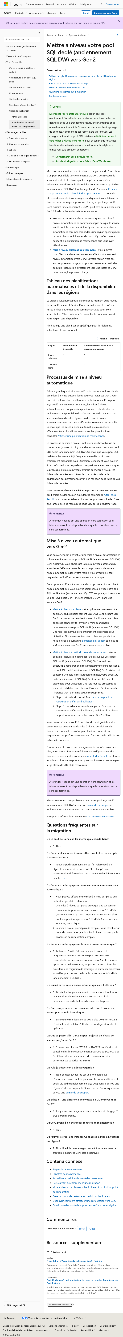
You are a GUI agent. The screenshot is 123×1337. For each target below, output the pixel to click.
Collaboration (89, 1325)
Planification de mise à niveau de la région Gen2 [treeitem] (24, 124)
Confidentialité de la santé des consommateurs (25, 1330)
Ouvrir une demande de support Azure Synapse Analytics (84, 1205)
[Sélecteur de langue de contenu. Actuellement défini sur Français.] (10, 1318)
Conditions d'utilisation (66, 1330)
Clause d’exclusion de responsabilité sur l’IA (24, 1325)
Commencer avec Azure (105, 12)
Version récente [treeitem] (19, 116)
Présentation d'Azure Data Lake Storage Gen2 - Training (74, 1261)
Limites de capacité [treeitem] (18, 99)
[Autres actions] (117, 35)
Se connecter (112, 4)
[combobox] (22, 39)
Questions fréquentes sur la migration (67, 91)
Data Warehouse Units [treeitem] (20, 87)
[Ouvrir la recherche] (101, 4)
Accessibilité (87, 1330)
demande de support (93, 640)
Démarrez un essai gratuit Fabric (73, 156)
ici (65, 878)
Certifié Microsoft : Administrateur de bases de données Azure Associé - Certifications (82, 1281)
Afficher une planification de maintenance (81, 435)
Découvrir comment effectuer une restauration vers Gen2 (84, 1200)
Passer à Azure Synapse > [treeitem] (19, 56)
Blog (74, 1325)
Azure (60, 35)
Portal (86, 12)
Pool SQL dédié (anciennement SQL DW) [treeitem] (21, 48)
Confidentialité (107, 1325)
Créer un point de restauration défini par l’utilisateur (81, 1196)
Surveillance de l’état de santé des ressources (78, 1178)
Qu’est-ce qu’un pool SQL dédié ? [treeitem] (22, 69)
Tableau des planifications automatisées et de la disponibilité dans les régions (82, 78)
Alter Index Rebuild (97, 756)
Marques (103, 1330)
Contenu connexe (57, 95)
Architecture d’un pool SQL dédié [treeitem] (22, 79)
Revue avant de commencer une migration (76, 1182)
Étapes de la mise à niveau (67, 1169)
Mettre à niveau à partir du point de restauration (79, 652)
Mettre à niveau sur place (67, 609)
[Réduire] (39, 33)
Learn (50, 35)
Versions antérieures (58, 1325)
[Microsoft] (6, 4)
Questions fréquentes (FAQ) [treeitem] (22, 104)
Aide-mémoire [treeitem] (16, 93)
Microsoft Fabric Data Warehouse (68, 113)
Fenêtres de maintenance (67, 1173)
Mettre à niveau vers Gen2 (100, 816)
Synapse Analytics (77, 35)
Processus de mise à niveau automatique (69, 83)
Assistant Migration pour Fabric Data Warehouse (83, 161)
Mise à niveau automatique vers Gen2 (67, 87)
